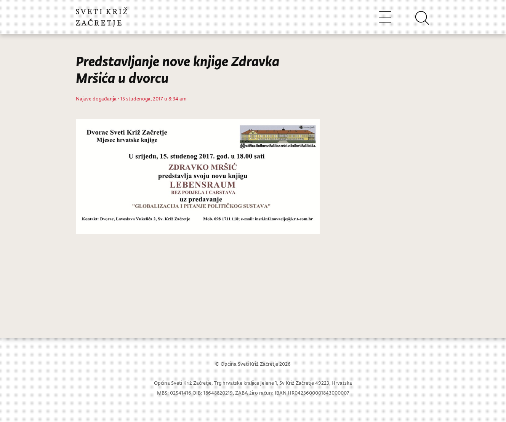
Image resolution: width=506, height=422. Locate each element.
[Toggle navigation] (385, 17)
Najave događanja (96, 98)
